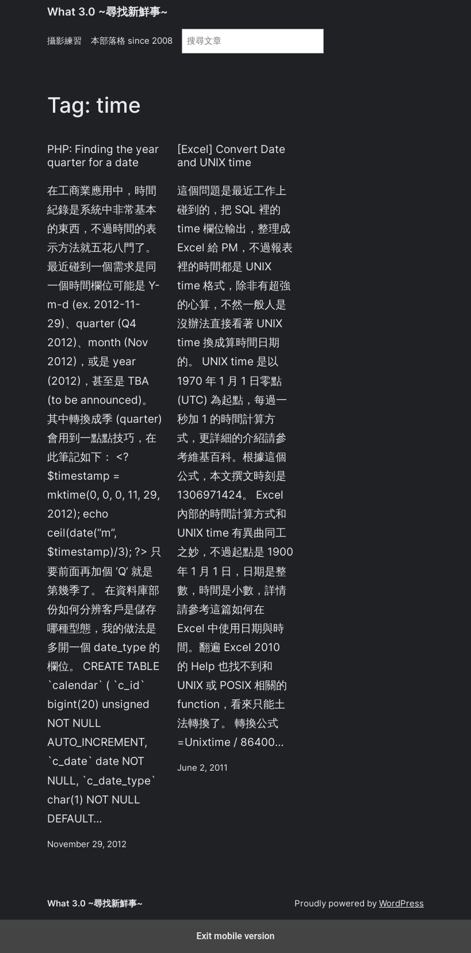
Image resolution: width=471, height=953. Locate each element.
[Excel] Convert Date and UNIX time (231, 156)
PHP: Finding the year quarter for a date (103, 156)
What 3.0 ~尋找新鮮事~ (107, 11)
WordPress (401, 903)
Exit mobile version (235, 936)
